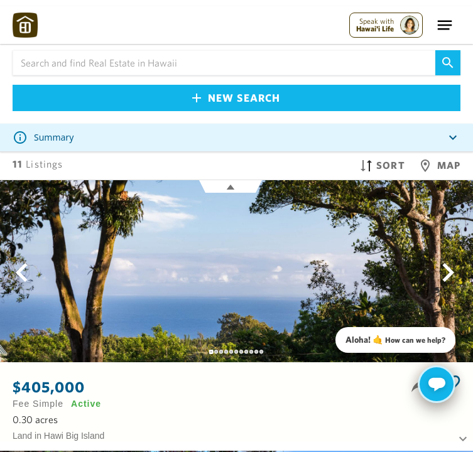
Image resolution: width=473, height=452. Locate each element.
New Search (236, 98)
